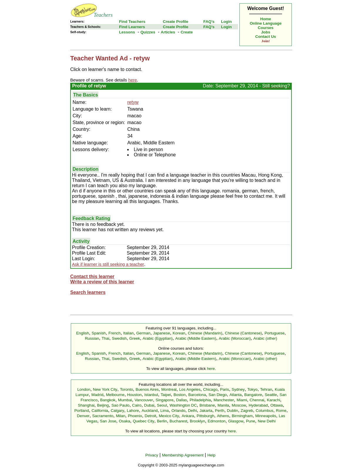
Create (187, 32)
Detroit (150, 416)
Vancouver (144, 400)
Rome (281, 410)
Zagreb (247, 410)
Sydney (238, 389)
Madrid (97, 395)
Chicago (210, 389)
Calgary (117, 410)
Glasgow (235, 421)
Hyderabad (258, 405)
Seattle (271, 395)
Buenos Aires (147, 389)
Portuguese (274, 333)
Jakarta (206, 410)
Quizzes (147, 32)
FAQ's (208, 21)
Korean (178, 333)
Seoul (162, 405)
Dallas (181, 400)
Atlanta (235, 395)
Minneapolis (265, 416)
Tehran (266, 389)
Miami (242, 400)
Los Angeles (190, 389)
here (211, 368)
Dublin (232, 410)
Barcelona (197, 395)
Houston (134, 395)
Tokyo (252, 389)
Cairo (137, 405)
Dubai (149, 405)
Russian (92, 338)
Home (265, 19)
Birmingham (242, 416)
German (143, 333)
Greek (134, 338)
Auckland (150, 410)
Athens (223, 416)
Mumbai (125, 400)
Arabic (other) (265, 338)
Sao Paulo (120, 405)
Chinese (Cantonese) (243, 333)
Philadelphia (200, 400)
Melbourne (115, 395)
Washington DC (183, 405)
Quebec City (143, 421)
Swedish (119, 338)
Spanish (99, 333)
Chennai (257, 400)
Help (211, 455)
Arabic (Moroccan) (235, 338)
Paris (224, 389)
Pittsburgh (205, 416)
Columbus (264, 410)
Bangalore (253, 395)
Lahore (133, 410)
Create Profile (175, 21)
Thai (105, 338)
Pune (250, 421)
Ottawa (276, 405)
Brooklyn (197, 421)
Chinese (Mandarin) (205, 333)
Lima (164, 410)
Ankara (188, 416)
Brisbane (207, 405)
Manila (223, 405)
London (83, 389)
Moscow (239, 405)
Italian (128, 333)
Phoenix (135, 416)
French (114, 333)
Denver (83, 416)
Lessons (127, 32)
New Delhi (267, 421)
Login (226, 21)
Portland (81, 410)
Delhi (192, 410)
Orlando (178, 410)
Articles (168, 32)
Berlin (162, 421)
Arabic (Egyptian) (157, 338)
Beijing (103, 405)
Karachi (273, 400)
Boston (179, 395)
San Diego (218, 395)
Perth (219, 410)
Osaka (124, 421)
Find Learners (132, 27)
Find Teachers (132, 21)
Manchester (224, 400)
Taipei (166, 395)
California (99, 410)
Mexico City (169, 416)
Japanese (161, 333)
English (82, 333)
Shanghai (86, 405)
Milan (120, 416)
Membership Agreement (183, 455)
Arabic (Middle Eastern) (195, 338)
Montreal (169, 389)
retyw (132, 102)
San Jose (108, 421)
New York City (105, 389)
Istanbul (151, 395)
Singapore (165, 400)
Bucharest (178, 421)
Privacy (151, 455)
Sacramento (102, 416)
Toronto (126, 389)
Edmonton (217, 421)
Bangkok (107, 400)
